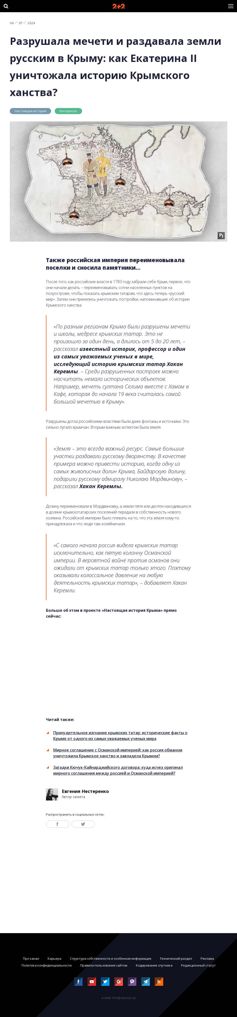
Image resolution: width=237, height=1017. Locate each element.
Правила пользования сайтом (103, 965)
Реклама (207, 958)
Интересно (68, 111)
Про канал (31, 958)
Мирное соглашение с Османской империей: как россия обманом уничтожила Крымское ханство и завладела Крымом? (117, 753)
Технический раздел (176, 958)
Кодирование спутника (154, 965)
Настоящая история (30, 111)
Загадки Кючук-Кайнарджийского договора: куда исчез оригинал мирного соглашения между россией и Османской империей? (118, 770)
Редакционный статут (198, 965)
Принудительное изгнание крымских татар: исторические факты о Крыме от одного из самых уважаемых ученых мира (120, 735)
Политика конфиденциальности (47, 965)
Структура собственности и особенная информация (110, 958)
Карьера (54, 958)
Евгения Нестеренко (85, 791)
